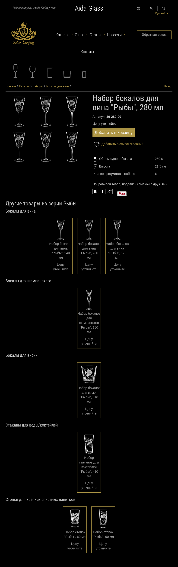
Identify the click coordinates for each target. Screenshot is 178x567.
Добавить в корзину (114, 132)
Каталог (62, 34)
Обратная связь (154, 34)
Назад (168, 86)
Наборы (37, 86)
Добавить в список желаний (117, 144)
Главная (11, 86)
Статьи (96, 34)
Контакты (89, 51)
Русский (161, 13)
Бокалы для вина (58, 86)
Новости (114, 34)
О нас (79, 34)
